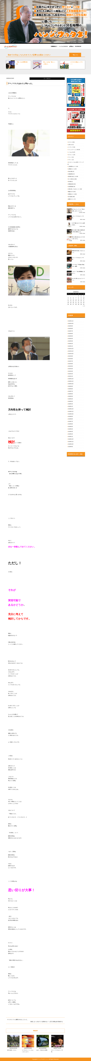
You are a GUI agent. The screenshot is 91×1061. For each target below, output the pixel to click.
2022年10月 (70, 323)
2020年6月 (70, 393)
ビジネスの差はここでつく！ (76, 63)
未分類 (69, 181)
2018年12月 (70, 439)
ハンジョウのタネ (63, 46)
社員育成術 (70, 186)
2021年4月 (70, 368)
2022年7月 (70, 331)
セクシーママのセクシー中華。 (57, 1051)
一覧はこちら (75, 54)
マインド (70, 157)
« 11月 (84, 306)
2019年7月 (70, 421)
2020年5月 (70, 396)
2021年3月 (70, 371)
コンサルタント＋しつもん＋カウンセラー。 (27, 1051)
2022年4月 (70, 338)
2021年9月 (70, 356)
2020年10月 (70, 383)
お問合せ (71, 46)
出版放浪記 (70, 174)
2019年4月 (70, 429)
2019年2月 (70, 434)
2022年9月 (70, 326)
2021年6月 (70, 363)
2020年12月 (70, 378)
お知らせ (70, 144)
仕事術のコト (71, 169)
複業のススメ (71, 199)
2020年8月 (70, 388)
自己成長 (70, 196)
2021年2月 (70, 373)
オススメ (70, 142)
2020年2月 (70, 403)
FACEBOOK (78, 46)
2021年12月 (70, 348)
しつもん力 (70, 152)
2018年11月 (70, 441)
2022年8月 (70, 328)
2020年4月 (70, 398)
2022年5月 (70, 336)
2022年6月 (70, 333)
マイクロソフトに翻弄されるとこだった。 (17, 1019)
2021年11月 (70, 351)
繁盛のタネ (70, 191)
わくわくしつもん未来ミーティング (76, 162)
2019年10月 (70, 413)
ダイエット (70, 154)
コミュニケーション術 (73, 149)
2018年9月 (70, 446)
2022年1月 (70, 346)
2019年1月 (70, 436)
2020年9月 (70, 386)
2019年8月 (70, 418)
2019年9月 (70, 416)
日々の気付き (71, 179)
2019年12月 (70, 408)
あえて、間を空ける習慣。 (42, 1050)
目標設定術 (70, 184)
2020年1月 (70, 406)
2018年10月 (70, 444)
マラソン (70, 159)
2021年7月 (70, 361)
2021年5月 (70, 366)
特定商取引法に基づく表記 (75, 454)
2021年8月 (70, 358)
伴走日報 (70, 171)
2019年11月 (70, 411)
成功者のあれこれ (72, 176)
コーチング (70, 147)
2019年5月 (70, 426)
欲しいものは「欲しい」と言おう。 (49, 63)
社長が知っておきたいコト (74, 189)
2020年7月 (70, 391)
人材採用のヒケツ (72, 166)
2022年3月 (70, 341)
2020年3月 (70, 401)
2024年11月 (70, 321)
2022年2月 (70, 343)
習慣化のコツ (71, 194)
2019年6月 (70, 423)
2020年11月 (70, 381)
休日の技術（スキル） (12, 1050)
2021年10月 (70, 353)
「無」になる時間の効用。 (21, 63)
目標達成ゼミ (54, 46)
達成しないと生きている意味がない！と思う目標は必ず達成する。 (47, 1021)
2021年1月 (70, 376)
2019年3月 (70, 431)
